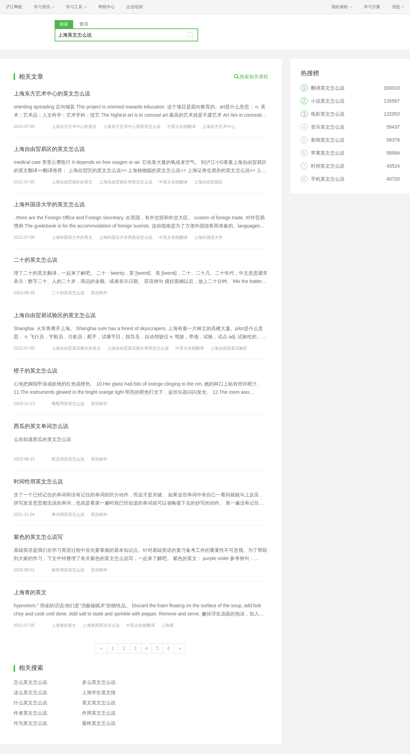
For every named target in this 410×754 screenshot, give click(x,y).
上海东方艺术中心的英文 (74, 126)
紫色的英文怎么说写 (38, 537)
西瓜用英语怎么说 (68, 459)
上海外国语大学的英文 (72, 237)
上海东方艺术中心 (218, 126)
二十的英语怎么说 (68, 292)
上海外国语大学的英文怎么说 (49, 204)
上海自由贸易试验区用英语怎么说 (138, 348)
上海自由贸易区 (208, 182)
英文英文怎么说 (98, 702)
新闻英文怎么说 (327, 140)
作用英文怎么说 (98, 713)
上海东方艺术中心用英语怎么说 (132, 126)
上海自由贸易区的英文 (72, 182)
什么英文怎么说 (30, 702)
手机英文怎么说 (327, 179)
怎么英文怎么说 (30, 682)
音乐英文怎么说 (327, 127)
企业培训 (134, 6)
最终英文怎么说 (98, 723)
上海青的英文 (30, 592)
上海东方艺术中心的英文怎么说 (52, 93)
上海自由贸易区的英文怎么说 (49, 149)
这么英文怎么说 (30, 692)
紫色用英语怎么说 (68, 570)
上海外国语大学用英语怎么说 (125, 237)
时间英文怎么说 (327, 166)
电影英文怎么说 (327, 114)
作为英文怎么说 (30, 723)
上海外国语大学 (208, 237)
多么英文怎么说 (98, 682)
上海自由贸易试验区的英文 (76, 348)
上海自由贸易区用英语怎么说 (125, 182)
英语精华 (99, 292)
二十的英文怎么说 (35, 260)
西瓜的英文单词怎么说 (41, 426)
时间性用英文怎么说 (38, 481)
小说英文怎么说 (327, 101)
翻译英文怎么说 (327, 88)
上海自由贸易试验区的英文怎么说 (55, 315)
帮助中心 (106, 6)
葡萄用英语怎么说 (68, 403)
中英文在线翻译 (181, 126)
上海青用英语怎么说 (101, 625)
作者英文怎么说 (30, 713)
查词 (83, 24)
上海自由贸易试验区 (228, 348)
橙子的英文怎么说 (35, 371)
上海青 (167, 625)
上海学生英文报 (98, 692)
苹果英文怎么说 (327, 153)
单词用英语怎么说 (68, 514)
